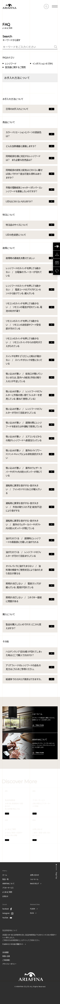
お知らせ (5, 896)
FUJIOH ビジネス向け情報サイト (12, 944)
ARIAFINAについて (8, 883)
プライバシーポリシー (9, 964)
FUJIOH (32, 909)
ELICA (32, 913)
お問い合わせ (34, 875)
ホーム (4, 875)
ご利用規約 (6, 960)
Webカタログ (34, 883)
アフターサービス (7, 888)
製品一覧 (5, 879)
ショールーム (34, 879)
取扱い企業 (6, 956)
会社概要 (5, 952)
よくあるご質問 (7, 892)
